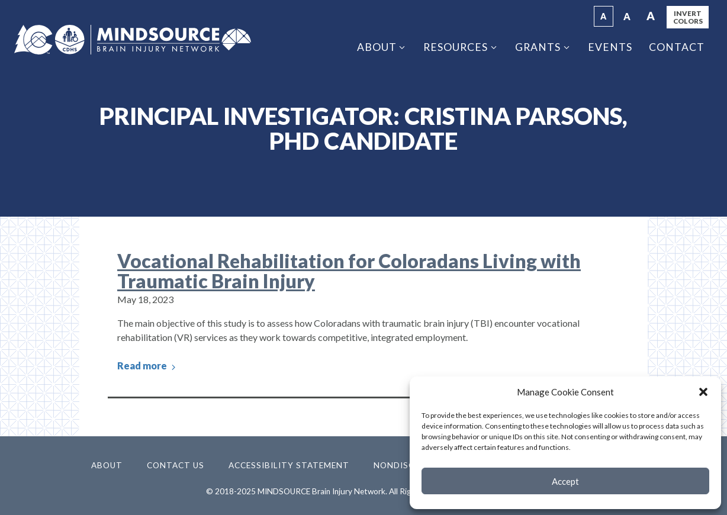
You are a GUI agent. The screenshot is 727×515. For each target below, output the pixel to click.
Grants (538, 47)
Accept (565, 481)
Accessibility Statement (289, 465)
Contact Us (175, 465)
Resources (455, 47)
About (377, 47)
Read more (147, 366)
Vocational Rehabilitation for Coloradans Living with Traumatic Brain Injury (349, 270)
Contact (677, 47)
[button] (703, 392)
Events (610, 47)
